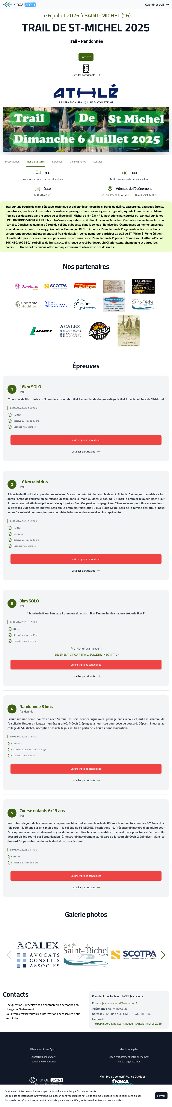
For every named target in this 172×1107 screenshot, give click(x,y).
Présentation (12, 161)
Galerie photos (78, 161)
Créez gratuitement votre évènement (129, 1056)
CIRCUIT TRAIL (79, 654)
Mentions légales (129, 1049)
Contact (97, 161)
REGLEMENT (61, 654)
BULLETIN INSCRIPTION (104, 654)
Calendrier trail (157, 4)
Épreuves (86, 56)
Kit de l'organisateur (129, 1061)
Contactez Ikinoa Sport (43, 1056)
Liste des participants (86, 451)
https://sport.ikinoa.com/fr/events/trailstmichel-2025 (127, 1023)
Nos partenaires (36, 161)
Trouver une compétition (43, 1061)
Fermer (161, 1095)
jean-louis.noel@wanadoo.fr (120, 1003)
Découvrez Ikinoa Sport (43, 1049)
